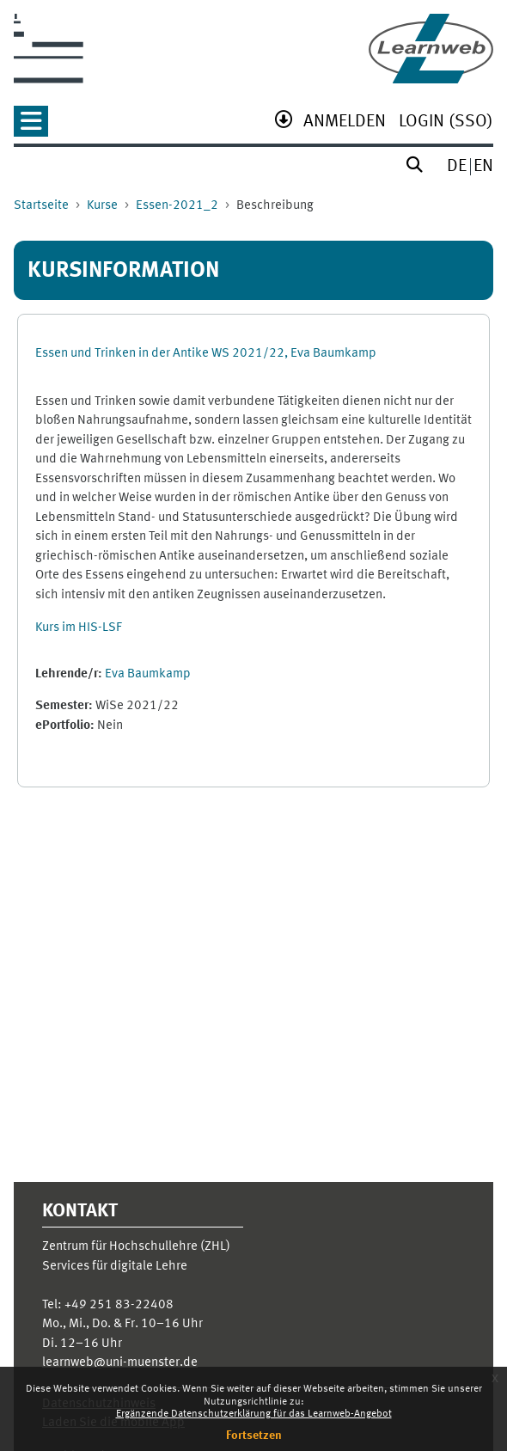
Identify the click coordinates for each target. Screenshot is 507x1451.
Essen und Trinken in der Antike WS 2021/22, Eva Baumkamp (205, 353)
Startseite (41, 205)
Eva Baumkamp (148, 674)
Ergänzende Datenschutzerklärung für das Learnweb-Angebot (254, 1414)
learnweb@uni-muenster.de (120, 1362)
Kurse (102, 205)
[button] (31, 126)
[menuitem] (344, 123)
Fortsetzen (254, 1436)
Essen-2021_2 (177, 205)
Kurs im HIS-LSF (78, 627)
